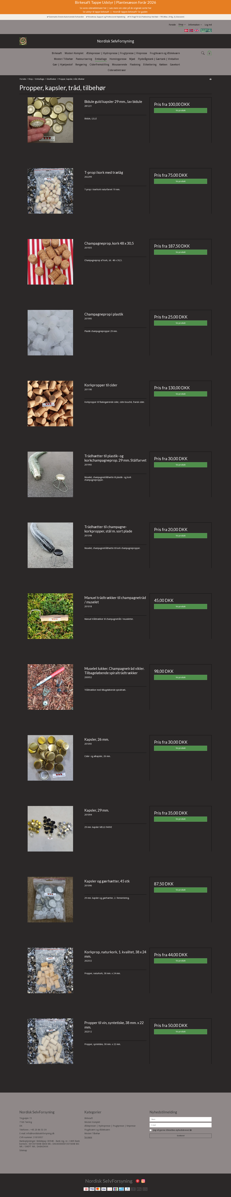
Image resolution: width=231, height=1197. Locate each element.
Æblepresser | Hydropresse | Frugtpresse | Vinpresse (109, 1126)
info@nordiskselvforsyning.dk (40, 1133)
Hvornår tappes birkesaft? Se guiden (130, 12)
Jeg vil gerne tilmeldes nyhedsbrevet (172, 1130)
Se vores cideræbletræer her (93, 8)
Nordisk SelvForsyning (115, 41)
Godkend (180, 1136)
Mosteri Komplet (92, 1122)
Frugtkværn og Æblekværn (97, 1129)
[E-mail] (181, 1125)
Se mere (88, 1137)
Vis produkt (181, 110)
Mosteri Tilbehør (92, 1133)
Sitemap (23, 1150)
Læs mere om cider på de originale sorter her (130, 8)
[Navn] (181, 1119)
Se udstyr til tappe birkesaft (96, 12)
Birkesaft (88, 1118)
